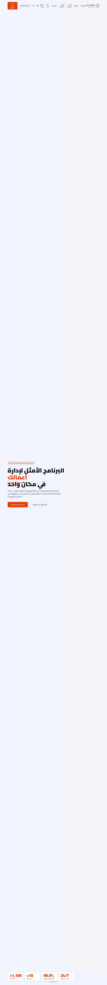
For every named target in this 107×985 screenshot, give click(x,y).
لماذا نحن (47, 6)
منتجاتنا (76, 6)
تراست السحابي (69, 6)
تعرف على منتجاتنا (40, 504)
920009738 (25, 5)
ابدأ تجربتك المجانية (18, 504)
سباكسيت (54, 6)
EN (38, 5)
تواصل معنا (41, 6)
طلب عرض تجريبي (12, 5)
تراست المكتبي (62, 6)
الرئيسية (83, 6)
